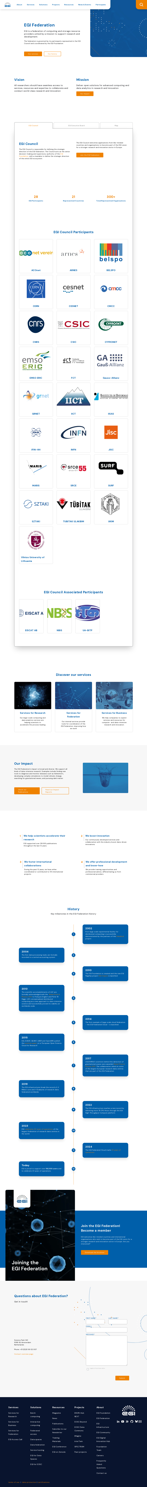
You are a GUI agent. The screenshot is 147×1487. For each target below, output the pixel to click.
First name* (91, 1318)
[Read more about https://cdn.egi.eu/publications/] (27, 790)
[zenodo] (126, 1421)
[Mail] (140, 1421)
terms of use (13, 1482)
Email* (89, 1326)
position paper (31, 1043)
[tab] (33, 125)
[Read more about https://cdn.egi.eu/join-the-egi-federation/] (89, 155)
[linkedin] (117, 1421)
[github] (131, 1421)
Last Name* (113, 1318)
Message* (90, 1334)
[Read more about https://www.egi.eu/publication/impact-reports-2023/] (55, 790)
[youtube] (121, 1421)
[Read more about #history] (52, 54)
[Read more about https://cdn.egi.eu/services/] (33, 54)
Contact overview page (23, 1354)
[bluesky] (135, 1421)
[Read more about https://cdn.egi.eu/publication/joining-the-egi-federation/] (94, 1252)
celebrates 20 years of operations (39, 1129)
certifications (44, 1482)
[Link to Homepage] (128, 1410)
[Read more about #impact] (84, 93)
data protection (29, 1482)
